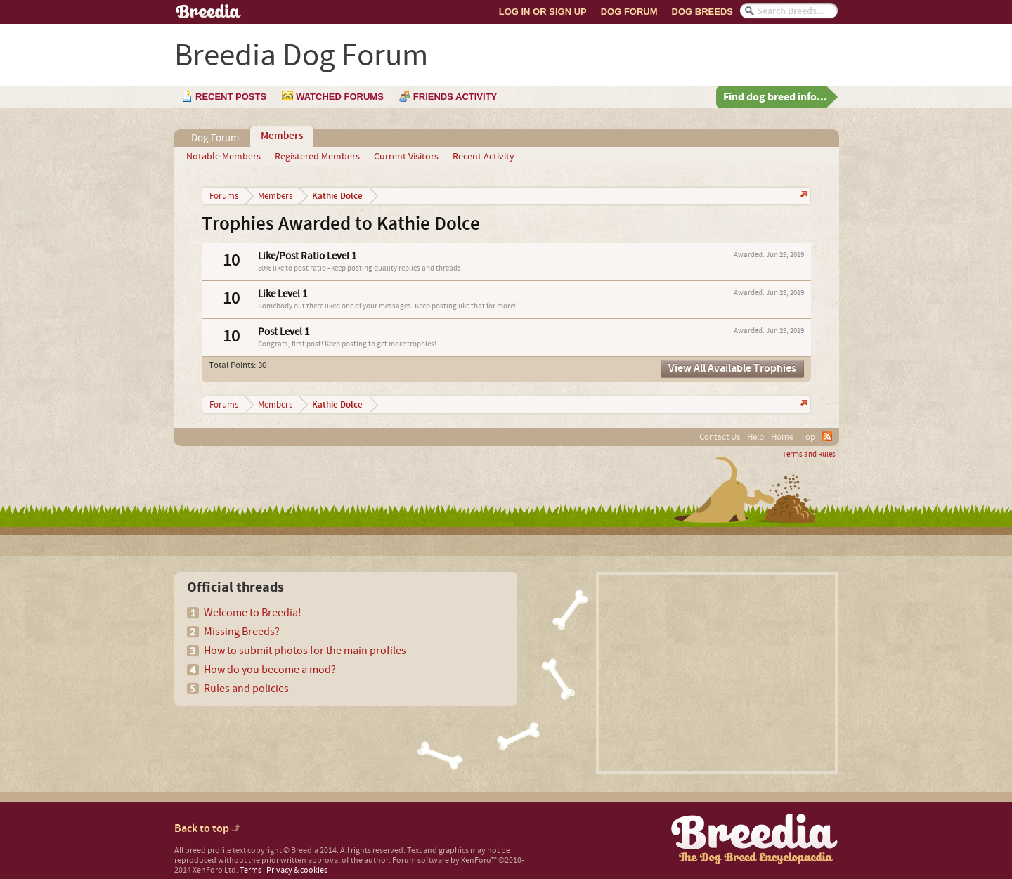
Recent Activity (483, 156)
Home (782, 437)
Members (282, 136)
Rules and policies (246, 689)
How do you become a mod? (270, 670)
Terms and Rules (809, 455)
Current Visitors (406, 156)
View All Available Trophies (732, 368)
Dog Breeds (702, 11)
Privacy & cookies (296, 870)
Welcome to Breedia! (252, 613)
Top (807, 437)
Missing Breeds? (242, 632)
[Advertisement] (717, 673)
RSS (827, 436)
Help (755, 437)
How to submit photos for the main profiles (305, 651)
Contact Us (719, 437)
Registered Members (317, 156)
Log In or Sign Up (543, 11)
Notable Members (223, 156)
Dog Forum (629, 11)
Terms (250, 870)
